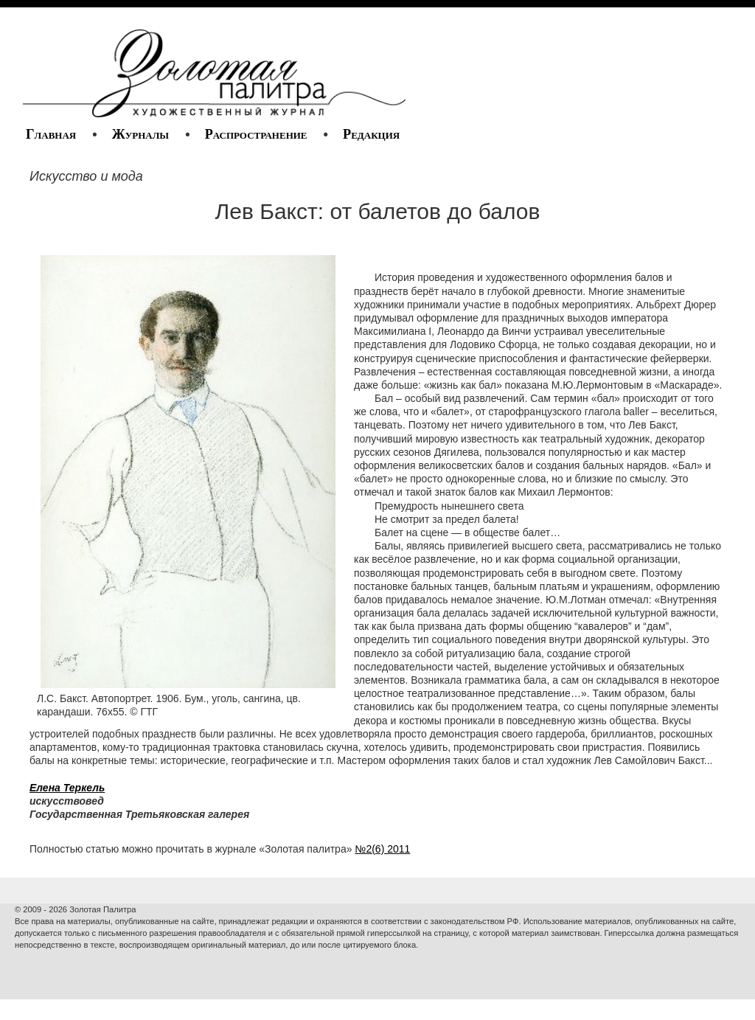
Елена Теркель (67, 788)
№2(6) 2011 (382, 849)
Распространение (256, 134)
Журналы (140, 134)
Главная (51, 134)
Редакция (371, 134)
